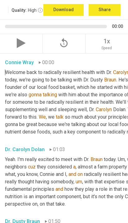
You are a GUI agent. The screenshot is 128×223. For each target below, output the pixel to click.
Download (63, 9)
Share (105, 9)
